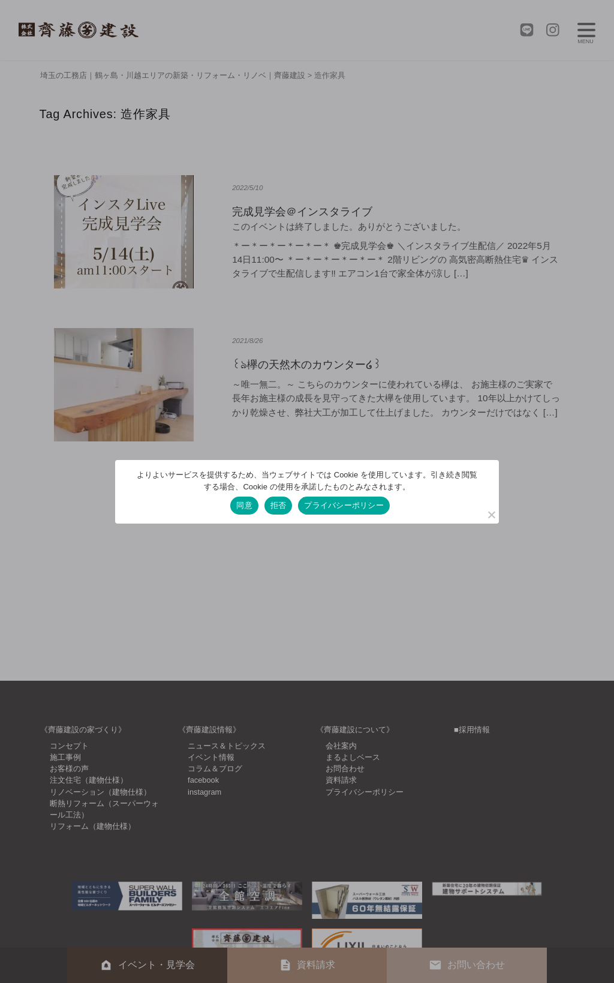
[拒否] (491, 515)
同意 (244, 505)
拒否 (278, 505)
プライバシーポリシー (344, 505)
